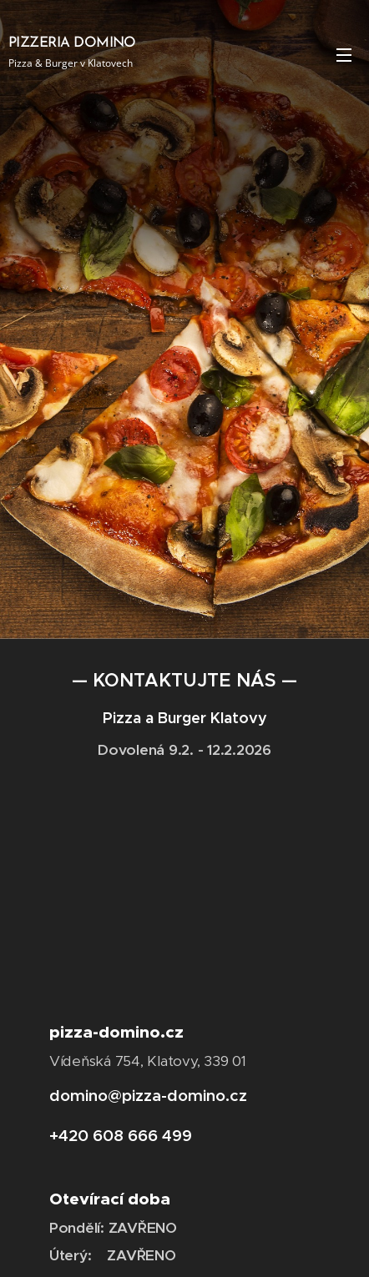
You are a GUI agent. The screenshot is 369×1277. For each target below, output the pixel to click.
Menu (343, 55)
